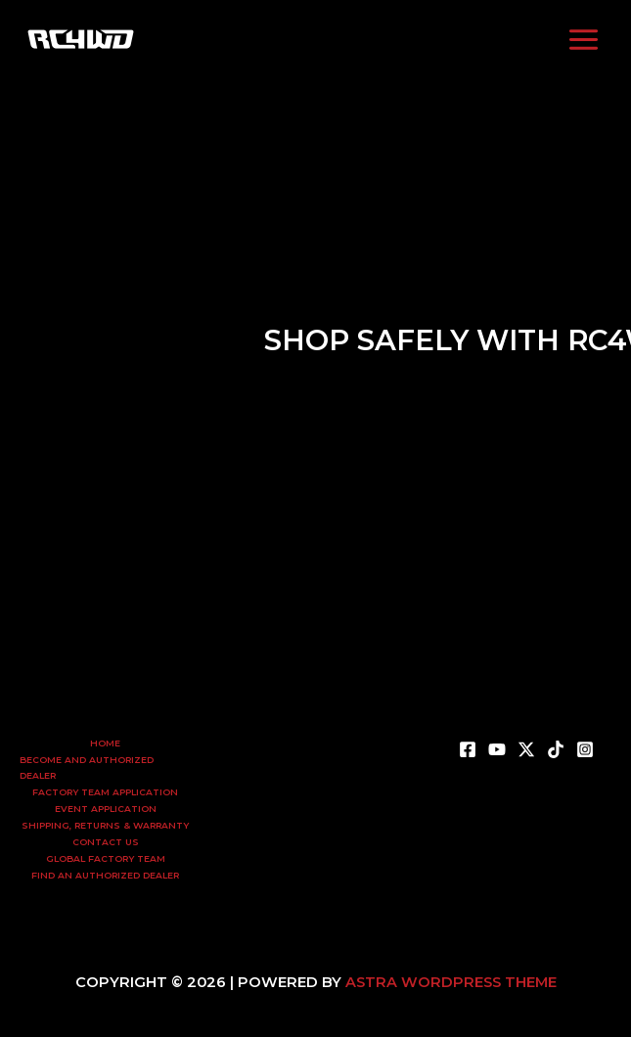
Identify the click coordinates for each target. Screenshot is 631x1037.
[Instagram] (374, 39)
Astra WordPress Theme (451, 982)
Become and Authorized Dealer (87, 768)
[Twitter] (316, 39)
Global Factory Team (105, 858)
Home (105, 743)
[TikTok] (345, 39)
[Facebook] (257, 39)
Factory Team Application (105, 792)
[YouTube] (286, 39)
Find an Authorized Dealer (105, 875)
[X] (526, 749)
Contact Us (105, 841)
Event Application (106, 808)
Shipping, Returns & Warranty (105, 825)
